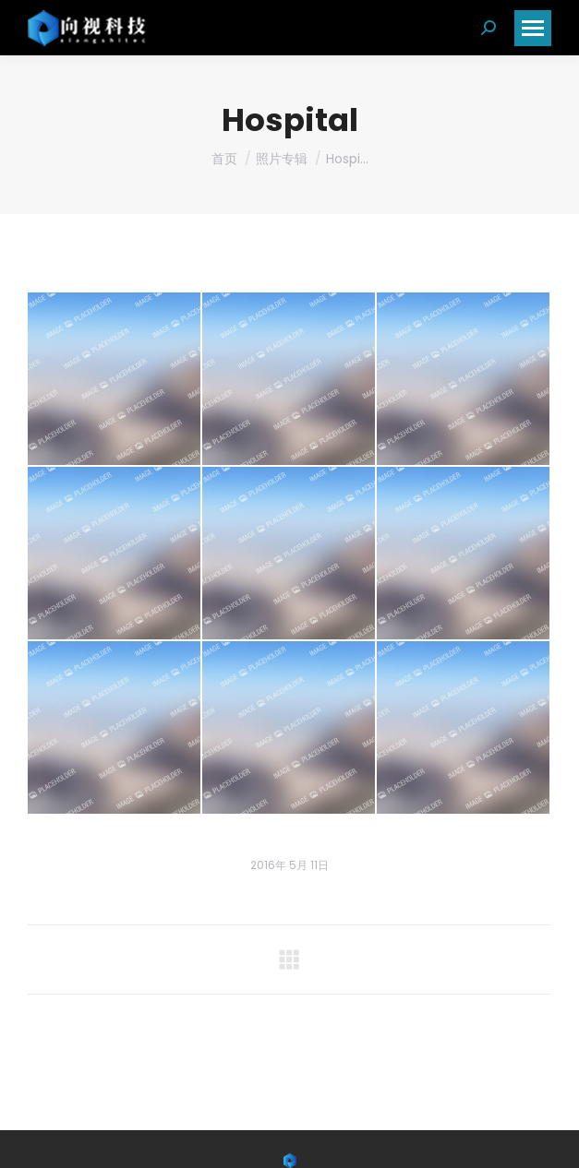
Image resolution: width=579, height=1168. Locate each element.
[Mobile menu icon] (532, 28)
